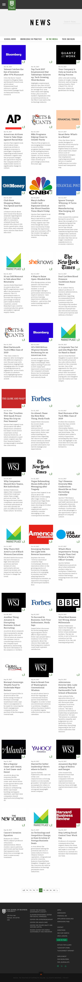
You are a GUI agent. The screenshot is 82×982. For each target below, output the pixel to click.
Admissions (61, 913)
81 (51, 890)
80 (47, 890)
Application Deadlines (65, 919)
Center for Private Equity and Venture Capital (41, 926)
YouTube (65, 966)
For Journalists (63, 962)
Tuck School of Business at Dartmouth (12, 5)
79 (44, 890)
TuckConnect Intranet (65, 951)
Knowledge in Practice (31, 39)
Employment (61, 956)
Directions (61, 930)
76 (34, 890)
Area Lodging (62, 936)
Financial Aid (62, 916)
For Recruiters (63, 959)
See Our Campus (63, 933)
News (41, 22)
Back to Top (41, 974)
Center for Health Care (39, 922)
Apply (59, 910)
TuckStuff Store (63, 948)
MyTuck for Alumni (64, 945)
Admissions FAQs (63, 921)
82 (54, 890)
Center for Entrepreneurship (41, 919)
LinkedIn (61, 966)
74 (27, 890)
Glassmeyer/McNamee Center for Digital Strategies (41, 915)
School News (10, 39)
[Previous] (23, 890)
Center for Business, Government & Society (38, 911)
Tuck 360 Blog (68, 39)
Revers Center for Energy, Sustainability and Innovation (41, 931)
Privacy (66, 977)
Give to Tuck (61, 940)
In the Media (52, 39)
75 (30, 890)
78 (41, 890)
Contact (60, 927)
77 (37, 890)
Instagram (58, 966)
